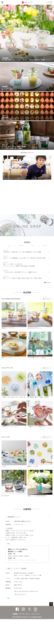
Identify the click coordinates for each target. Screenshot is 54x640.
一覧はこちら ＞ (46, 299)
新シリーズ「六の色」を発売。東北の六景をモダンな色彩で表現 (22, 278)
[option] (27, 167)
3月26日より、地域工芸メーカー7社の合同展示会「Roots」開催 (22, 252)
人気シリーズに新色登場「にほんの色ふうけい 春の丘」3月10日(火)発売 (24, 258)
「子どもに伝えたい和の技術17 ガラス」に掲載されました (20, 272)
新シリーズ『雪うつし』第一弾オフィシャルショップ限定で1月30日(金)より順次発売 (19, 265)
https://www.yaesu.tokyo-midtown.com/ (26, 591)
